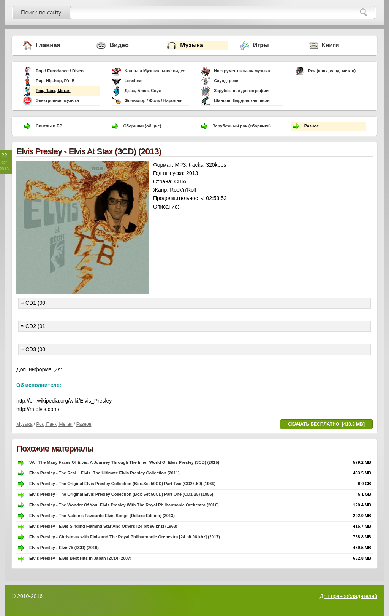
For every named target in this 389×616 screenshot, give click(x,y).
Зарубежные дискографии (241, 90)
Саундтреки (226, 80)
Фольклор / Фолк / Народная (154, 100)
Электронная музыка (57, 100)
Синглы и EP (49, 126)
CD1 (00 (33, 303)
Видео (118, 45)
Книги (330, 45)
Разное (311, 126)
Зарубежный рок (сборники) (242, 126)
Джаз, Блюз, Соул (143, 90)
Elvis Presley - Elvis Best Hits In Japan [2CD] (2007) (80, 558)
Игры (261, 45)
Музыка (191, 45)
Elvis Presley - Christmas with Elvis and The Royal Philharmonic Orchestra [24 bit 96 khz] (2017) (124, 537)
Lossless (133, 80)
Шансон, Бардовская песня (242, 100)
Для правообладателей (348, 596)
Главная (48, 45)
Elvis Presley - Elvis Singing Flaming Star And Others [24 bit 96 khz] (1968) (103, 526)
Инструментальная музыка (242, 70)
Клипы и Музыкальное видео (155, 70)
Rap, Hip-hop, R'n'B (55, 80)
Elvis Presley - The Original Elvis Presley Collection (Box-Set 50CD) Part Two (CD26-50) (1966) (122, 483)
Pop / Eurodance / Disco (60, 70)
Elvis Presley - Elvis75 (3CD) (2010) (64, 547)
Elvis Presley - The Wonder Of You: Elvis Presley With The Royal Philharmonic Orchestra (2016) (124, 505)
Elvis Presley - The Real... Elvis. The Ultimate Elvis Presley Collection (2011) (104, 473)
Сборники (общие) (142, 126)
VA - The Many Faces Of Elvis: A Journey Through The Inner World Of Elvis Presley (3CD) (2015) (124, 462)
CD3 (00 (33, 349)
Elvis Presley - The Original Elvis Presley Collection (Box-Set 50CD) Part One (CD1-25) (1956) (121, 494)
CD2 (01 (33, 326)
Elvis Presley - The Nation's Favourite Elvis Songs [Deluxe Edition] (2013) (102, 515)
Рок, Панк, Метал (53, 90)
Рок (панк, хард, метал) (332, 70)
